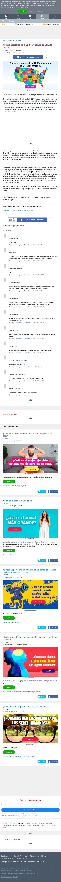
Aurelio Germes (8, 53)
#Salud (5, 486)
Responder (27, 245)
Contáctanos (5, 856)
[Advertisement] (30, 130)
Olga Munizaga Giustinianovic (18, 374)
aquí (48, 197)
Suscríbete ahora (30, 810)
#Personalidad (15, 691)
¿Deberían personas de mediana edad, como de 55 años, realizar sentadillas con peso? (30, 571)
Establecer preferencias (36, 11)
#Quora (30, 210)
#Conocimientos (16, 210)
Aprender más (5, 7)
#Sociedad (6, 691)
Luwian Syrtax (13, 238)
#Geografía (6, 210)
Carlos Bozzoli (13, 298)
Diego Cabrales (8, 711)
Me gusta (11, 245)
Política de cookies (11, 815)
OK (22, 11)
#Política (25, 210)
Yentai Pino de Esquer (10, 644)
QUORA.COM (20, 53)
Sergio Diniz (7, 506)
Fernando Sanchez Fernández (18, 360)
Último (4, 21)
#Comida (17, 486)
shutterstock (30, 90)
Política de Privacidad (20, 856)
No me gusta (19, 245)
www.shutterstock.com (30, 473)
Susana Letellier (14, 330)
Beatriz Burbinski (14, 388)
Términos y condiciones (21, 813)
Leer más (9, 481)
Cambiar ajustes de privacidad (9, 877)
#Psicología (31, 691)
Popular (12, 21)
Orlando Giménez (14, 282)
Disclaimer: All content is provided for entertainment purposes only (19, 873)
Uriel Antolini (8, 577)
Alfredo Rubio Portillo (16, 268)
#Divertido (23, 691)
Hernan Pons (13, 346)
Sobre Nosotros (22, 858)
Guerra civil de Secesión (37, 101)
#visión (26, 756)
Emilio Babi (12, 252)
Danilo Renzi (8, 441)
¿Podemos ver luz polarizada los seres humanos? (26, 706)
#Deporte (11, 486)
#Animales (6, 555)
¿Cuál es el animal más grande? (18, 501)
